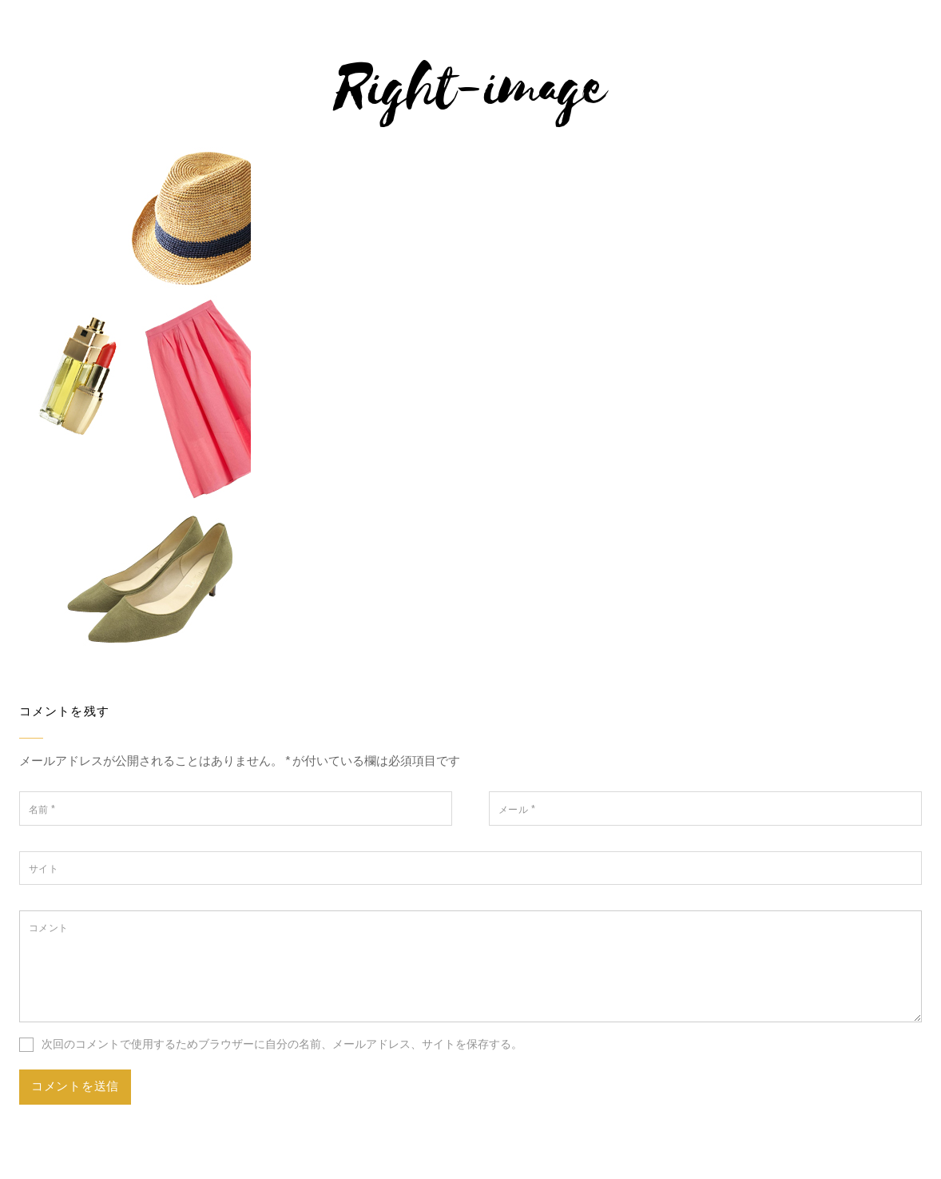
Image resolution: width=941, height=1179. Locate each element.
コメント (49, 928)
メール (516, 809)
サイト (43, 868)
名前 (42, 809)
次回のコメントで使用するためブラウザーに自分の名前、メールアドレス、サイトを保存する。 (282, 1044)
